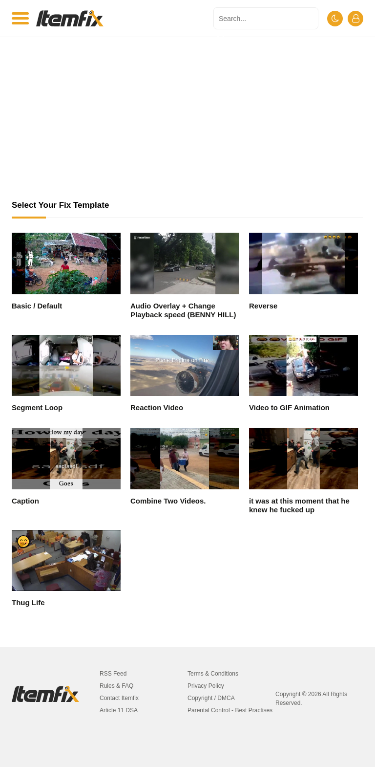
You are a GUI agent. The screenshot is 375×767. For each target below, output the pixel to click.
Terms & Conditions (213, 673)
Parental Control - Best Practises (230, 710)
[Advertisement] (187, 127)
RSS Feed (113, 673)
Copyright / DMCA (211, 698)
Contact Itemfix (119, 698)
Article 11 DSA (119, 710)
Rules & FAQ (116, 685)
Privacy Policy (206, 685)
